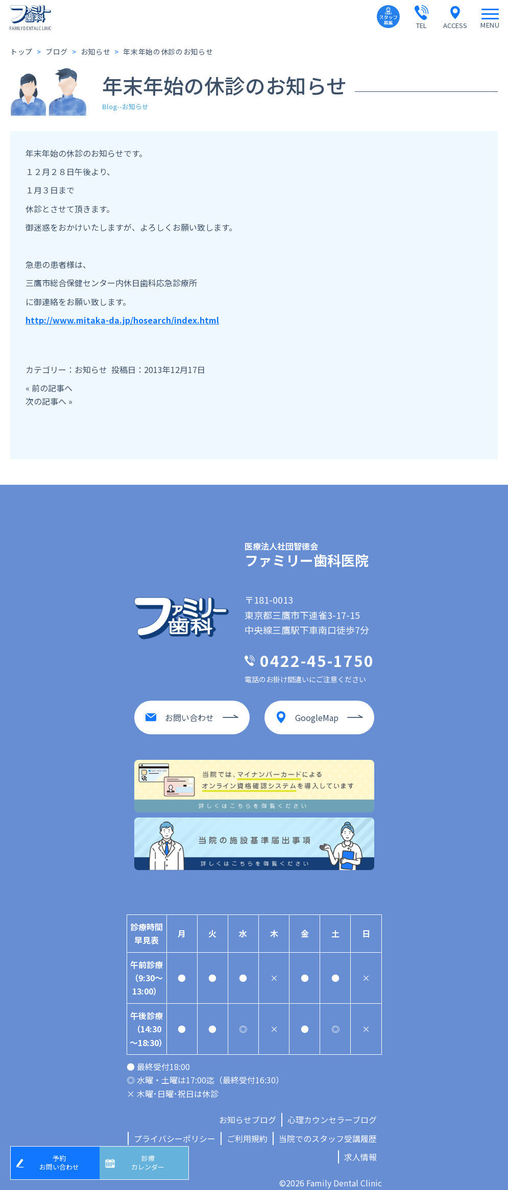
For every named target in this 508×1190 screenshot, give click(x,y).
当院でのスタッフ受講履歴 (328, 1128)
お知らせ (91, 369)
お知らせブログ (247, 1109)
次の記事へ (46, 401)
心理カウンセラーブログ (332, 1109)
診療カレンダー (151, 1160)
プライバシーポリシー (174, 1128)
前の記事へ (52, 388)
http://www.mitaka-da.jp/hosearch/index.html (122, 320)
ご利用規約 (247, 1128)
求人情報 (360, 1147)
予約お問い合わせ (62, 1160)
